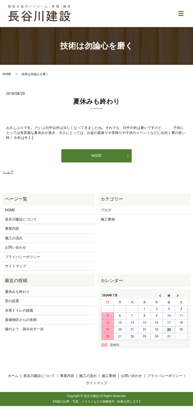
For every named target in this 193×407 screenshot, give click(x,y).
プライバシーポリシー (22, 258)
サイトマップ (15, 267)
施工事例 (108, 221)
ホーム (13, 377)
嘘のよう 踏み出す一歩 (24, 330)
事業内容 (12, 230)
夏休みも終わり (96, 101)
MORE (96, 156)
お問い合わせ (15, 249)
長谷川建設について (21, 221)
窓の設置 (12, 302)
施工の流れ (14, 239)
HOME (7, 74)
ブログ (106, 211)
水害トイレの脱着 (19, 311)
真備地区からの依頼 (21, 321)
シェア (8, 173)
